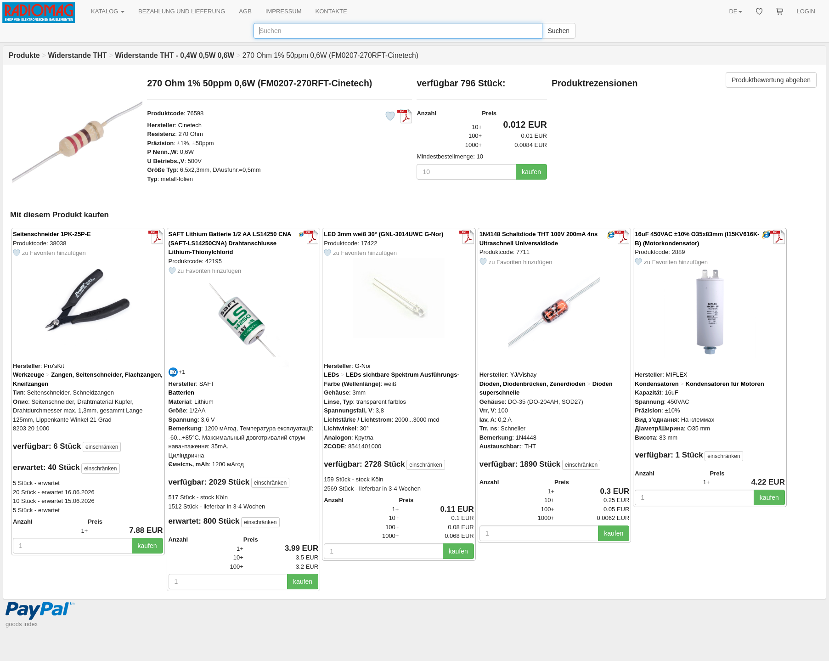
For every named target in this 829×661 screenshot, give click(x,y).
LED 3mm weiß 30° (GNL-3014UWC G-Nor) (383, 234)
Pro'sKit (54, 365)
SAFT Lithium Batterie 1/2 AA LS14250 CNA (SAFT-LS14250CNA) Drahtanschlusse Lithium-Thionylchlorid (230, 243)
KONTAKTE (331, 11)
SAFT (206, 383)
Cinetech (190, 125)
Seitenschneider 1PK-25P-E (52, 234)
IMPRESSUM (283, 11)
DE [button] (735, 11)
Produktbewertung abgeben (771, 80)
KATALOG (107, 11)
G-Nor (363, 365)
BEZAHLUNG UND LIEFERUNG (181, 11)
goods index (22, 624)
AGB (245, 11)
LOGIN (806, 11)
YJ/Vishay (523, 374)
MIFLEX (677, 374)
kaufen (531, 171)
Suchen (559, 30)
